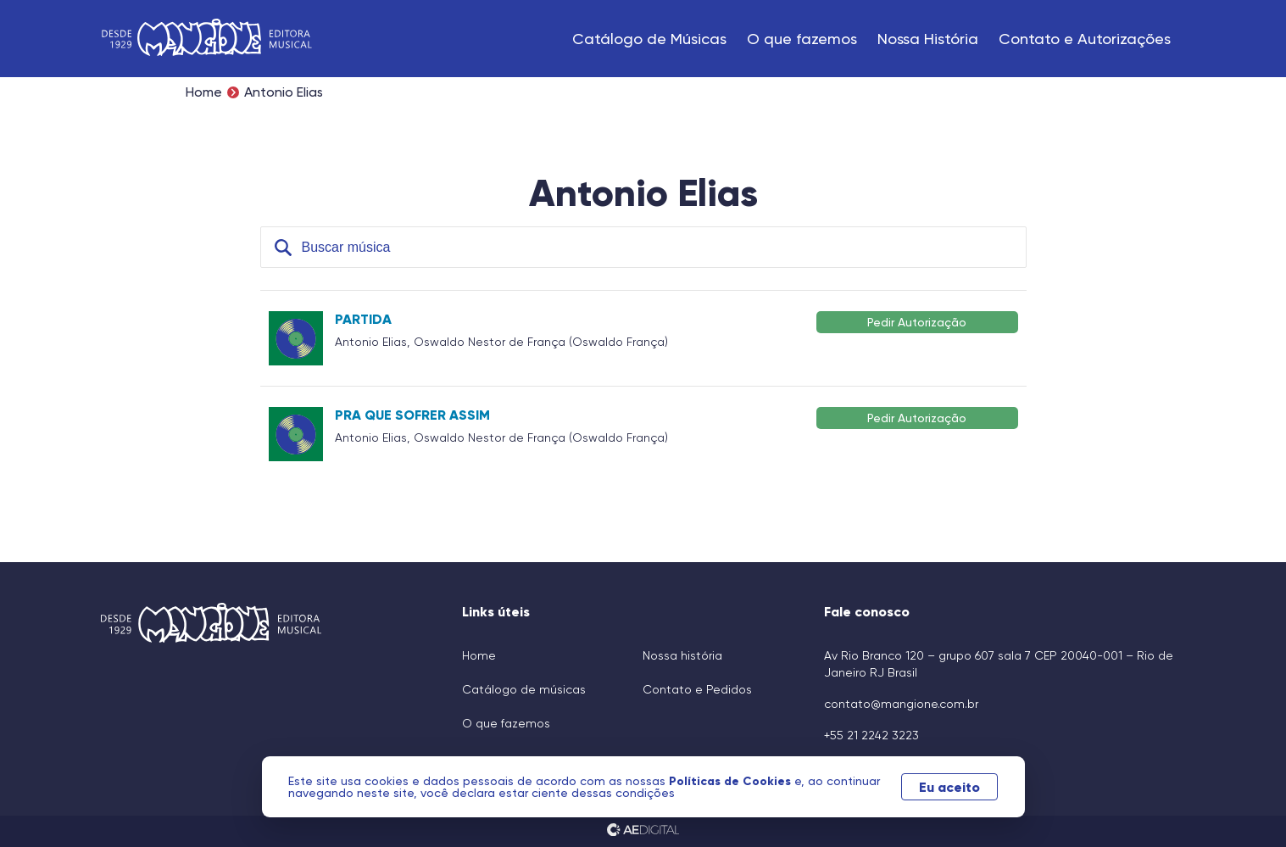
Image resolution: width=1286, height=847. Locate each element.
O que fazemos (802, 38)
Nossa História (927, 38)
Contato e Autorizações (1085, 38)
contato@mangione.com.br (901, 703)
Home (204, 92)
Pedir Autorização (916, 322)
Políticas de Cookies (731, 780)
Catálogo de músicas (524, 689)
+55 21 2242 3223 (871, 735)
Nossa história (682, 655)
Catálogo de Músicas (649, 38)
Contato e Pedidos (697, 689)
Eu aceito (949, 786)
